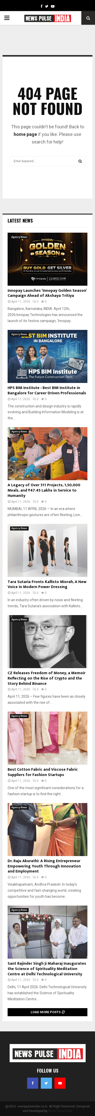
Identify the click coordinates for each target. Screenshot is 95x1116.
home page (25, 134)
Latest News (20, 220)
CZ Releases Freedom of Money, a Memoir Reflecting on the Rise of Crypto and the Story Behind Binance (46, 678)
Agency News (19, 237)
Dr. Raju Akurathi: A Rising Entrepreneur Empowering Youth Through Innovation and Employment (44, 866)
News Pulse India (60, 1111)
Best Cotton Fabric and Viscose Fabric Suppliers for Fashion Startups (43, 772)
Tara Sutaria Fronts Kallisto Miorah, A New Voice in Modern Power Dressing (47, 584)
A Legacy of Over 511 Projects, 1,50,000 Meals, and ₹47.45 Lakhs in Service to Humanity (44, 490)
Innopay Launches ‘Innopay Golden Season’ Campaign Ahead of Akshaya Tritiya (47, 293)
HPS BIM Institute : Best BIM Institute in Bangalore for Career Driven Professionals (47, 390)
